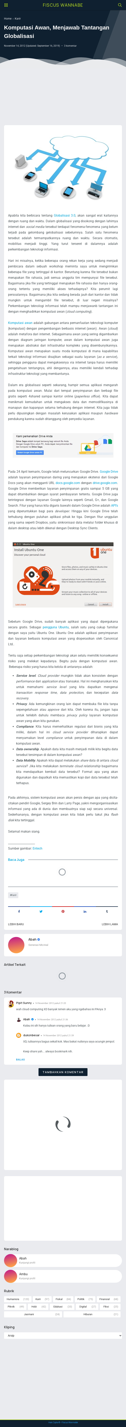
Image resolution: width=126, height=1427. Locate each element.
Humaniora (13, 1299)
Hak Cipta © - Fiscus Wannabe (63, 1422)
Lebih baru (16, 924)
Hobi (34, 1306)
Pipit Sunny (24, 1003)
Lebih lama (110, 924)
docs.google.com (68, 483)
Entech (37, 848)
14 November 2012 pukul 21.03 (50, 1003)
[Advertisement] (63, 91)
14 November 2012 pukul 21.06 (52, 1019)
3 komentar (70, 45)
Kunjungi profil (27, 1262)
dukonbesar (31, 1035)
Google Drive (109, 472)
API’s (114, 505)
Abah (32, 939)
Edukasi (57, 1306)
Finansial (104, 1299)
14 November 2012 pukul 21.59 (58, 1035)
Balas (20, 1059)
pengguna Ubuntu (56, 627)
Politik (80, 1299)
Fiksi (106, 1306)
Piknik (11, 1306)
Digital (83, 1306)
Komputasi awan (20, 323)
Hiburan (87, 1314)
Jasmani (29, 1314)
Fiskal (59, 1299)
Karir (14, 895)
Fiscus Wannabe (63, 5)
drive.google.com (105, 483)
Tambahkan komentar (63, 1072)
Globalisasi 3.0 (65, 215)
